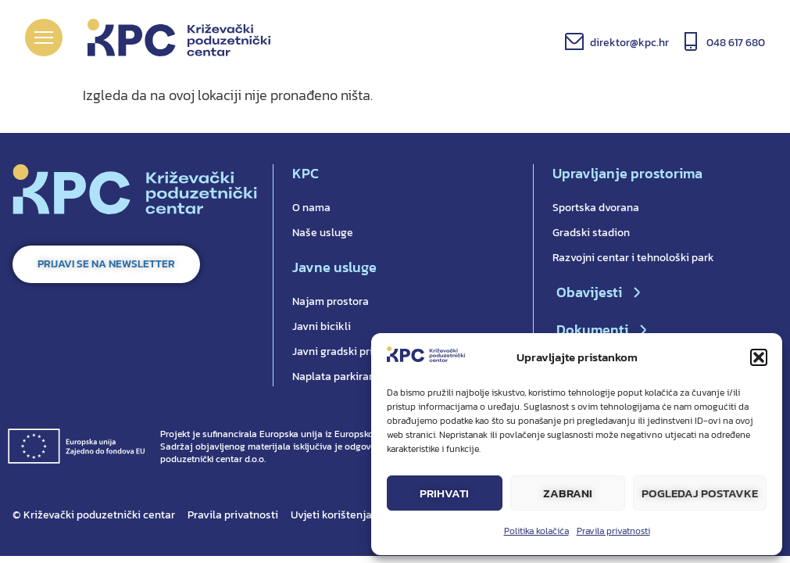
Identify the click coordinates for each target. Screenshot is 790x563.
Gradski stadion (591, 232)
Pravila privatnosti (613, 531)
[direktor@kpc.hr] (574, 41)
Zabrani (567, 493)
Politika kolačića (536, 531)
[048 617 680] (690, 41)
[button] (759, 357)
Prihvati (444, 493)
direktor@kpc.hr (629, 42)
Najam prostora (330, 301)
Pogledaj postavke (700, 493)
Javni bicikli (321, 326)
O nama (311, 207)
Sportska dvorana (595, 207)
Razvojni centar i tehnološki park (633, 257)
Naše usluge (322, 232)
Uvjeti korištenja (331, 515)
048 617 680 (735, 42)
